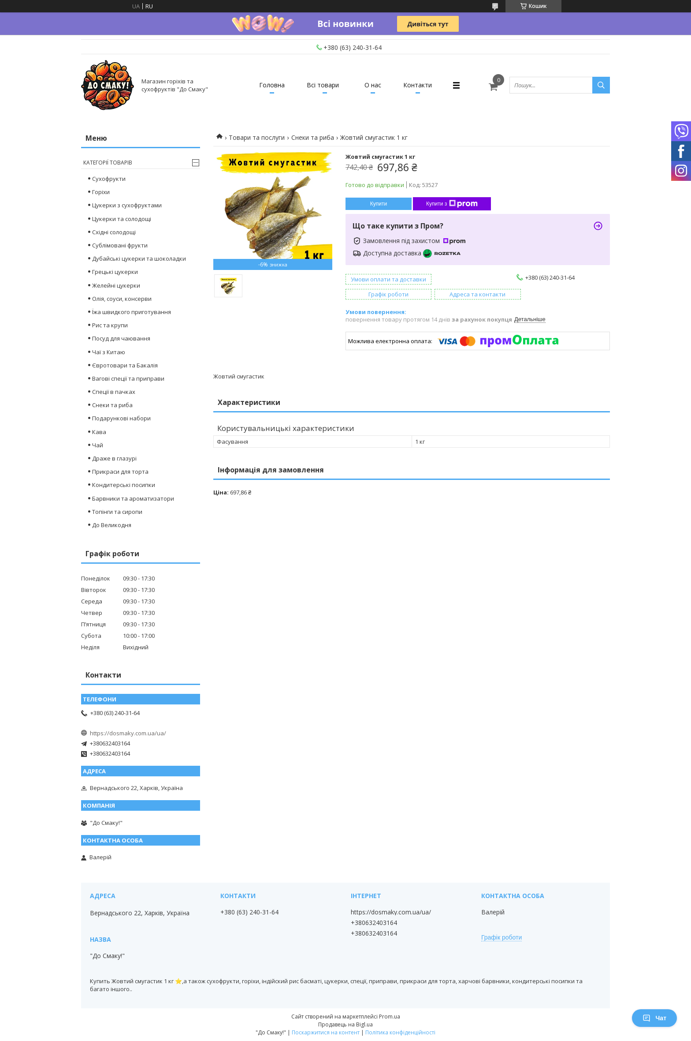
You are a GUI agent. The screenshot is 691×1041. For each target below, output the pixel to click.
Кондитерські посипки (123, 485)
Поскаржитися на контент (326, 1032)
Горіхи (101, 192)
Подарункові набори (121, 418)
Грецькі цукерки (115, 272)
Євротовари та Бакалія (125, 365)
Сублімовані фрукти (120, 245)
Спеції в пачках (113, 392)
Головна (272, 85)
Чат (654, 1018)
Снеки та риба (312, 137)
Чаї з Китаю (108, 352)
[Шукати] (601, 85)
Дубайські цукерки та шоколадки (139, 258)
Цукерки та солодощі (121, 219)
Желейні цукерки (116, 285)
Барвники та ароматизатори (133, 498)
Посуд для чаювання (121, 338)
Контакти (417, 85)
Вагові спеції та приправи (128, 378)
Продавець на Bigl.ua (345, 1024)
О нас (372, 85)
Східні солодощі (114, 232)
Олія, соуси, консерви (122, 299)
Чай (97, 445)
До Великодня (111, 525)
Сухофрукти (109, 179)
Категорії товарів (107, 162)
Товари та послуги (257, 137)
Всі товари (323, 85)
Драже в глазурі (114, 458)
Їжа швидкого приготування (131, 312)
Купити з (452, 204)
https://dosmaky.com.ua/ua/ (128, 733)
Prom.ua (389, 1016)
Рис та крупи (110, 325)
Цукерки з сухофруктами (127, 205)
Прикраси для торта (120, 472)
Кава (99, 432)
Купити (378, 204)
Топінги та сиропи (117, 512)
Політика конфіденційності (400, 1032)
